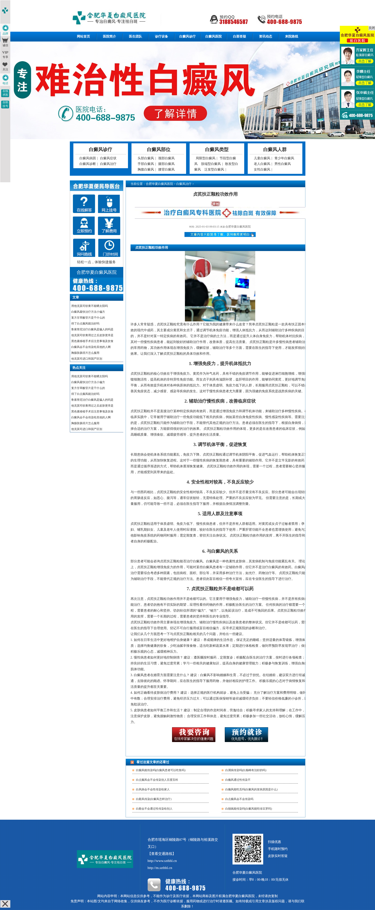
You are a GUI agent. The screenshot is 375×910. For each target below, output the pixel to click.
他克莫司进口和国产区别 (86, 358)
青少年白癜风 (284, 158)
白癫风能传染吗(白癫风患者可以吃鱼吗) (161, 770)
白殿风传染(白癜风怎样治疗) (154, 799)
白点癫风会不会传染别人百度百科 (157, 779)
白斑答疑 (239, 36)
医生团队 (135, 36)
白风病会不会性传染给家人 (153, 789)
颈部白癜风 (166, 158)
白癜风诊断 (87, 164)
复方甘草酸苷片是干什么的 (88, 317)
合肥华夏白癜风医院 (159, 184)
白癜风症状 (108, 158)
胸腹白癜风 (146, 169)
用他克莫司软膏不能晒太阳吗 (89, 306)
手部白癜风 (146, 164)
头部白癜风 (146, 158)
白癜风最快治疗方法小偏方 (88, 311)
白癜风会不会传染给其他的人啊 (91, 347)
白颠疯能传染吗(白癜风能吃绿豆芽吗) (248, 808)
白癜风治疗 (108, 164)
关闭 (371, 28)
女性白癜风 (262, 169)
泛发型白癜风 (214, 169)
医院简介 (109, 36)
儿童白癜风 (262, 158)
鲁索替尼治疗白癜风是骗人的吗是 (92, 329)
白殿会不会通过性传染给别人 (154, 808)
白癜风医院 (213, 36)
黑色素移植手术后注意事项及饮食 (92, 341)
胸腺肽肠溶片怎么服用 (85, 352)
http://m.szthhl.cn (160, 868)
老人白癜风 (262, 164)
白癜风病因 (87, 158)
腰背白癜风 (166, 169)
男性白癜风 (282, 164)
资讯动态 (265, 36)
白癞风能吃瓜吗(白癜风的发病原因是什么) (251, 789)
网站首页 (83, 36)
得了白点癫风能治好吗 (85, 323)
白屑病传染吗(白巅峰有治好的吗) (245, 770)
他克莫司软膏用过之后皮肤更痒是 (92, 335)
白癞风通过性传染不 (238, 779)
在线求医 (5, 92)
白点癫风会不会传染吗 (239, 799)
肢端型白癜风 (211, 164)
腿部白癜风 (166, 164)
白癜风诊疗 (187, 36)
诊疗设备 (161, 36)
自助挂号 (5, 104)
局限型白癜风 (205, 158)
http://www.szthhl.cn (162, 861)
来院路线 (291, 36)
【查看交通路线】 (162, 854)
